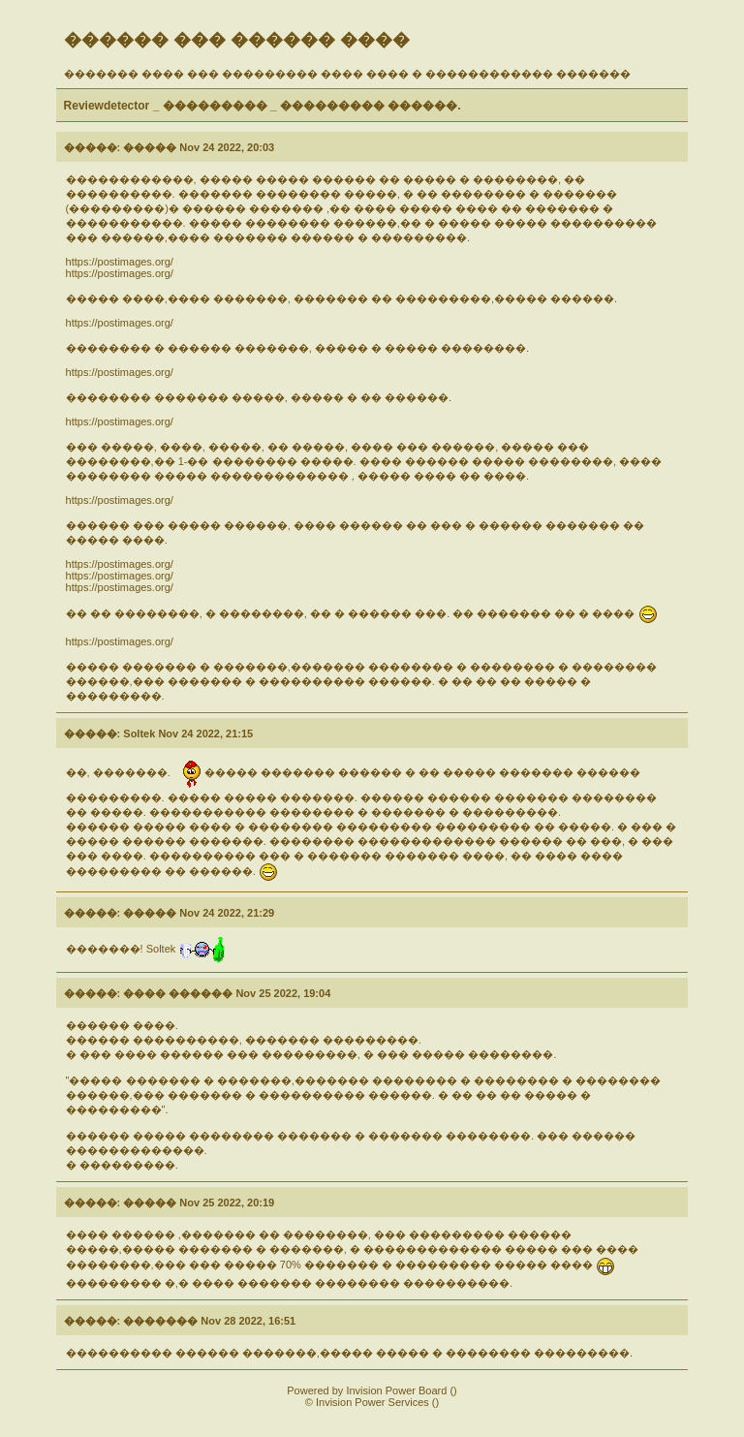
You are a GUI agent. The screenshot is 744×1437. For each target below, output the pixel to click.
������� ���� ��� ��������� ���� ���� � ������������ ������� (347, 73)
